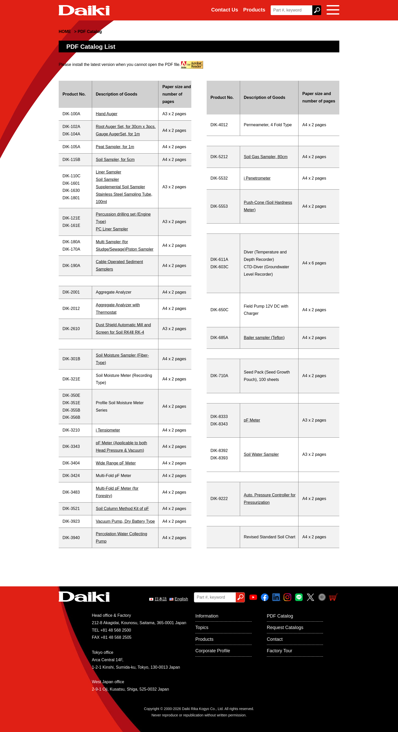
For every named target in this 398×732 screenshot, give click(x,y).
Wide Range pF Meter (116, 463)
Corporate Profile (212, 650)
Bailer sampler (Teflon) (264, 337)
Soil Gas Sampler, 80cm (266, 157)
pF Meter (252, 420)
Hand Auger (107, 114)
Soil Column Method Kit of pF (122, 508)
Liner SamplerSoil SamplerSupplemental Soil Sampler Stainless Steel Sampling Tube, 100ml (124, 187)
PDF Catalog (280, 616)
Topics (201, 627)
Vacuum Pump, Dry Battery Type (125, 521)
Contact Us (224, 10)
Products (254, 10)
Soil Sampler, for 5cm (115, 159)
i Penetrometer (257, 178)
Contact (275, 639)
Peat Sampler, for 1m (115, 147)
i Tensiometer (108, 430)
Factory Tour (279, 650)
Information (206, 616)
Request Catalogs (285, 627)
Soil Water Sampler (261, 454)
